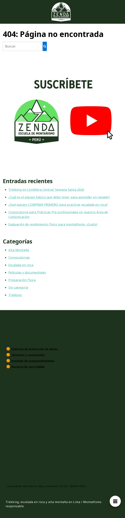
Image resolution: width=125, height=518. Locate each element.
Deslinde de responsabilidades (33, 360)
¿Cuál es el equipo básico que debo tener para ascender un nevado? (59, 197)
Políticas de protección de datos (34, 349)
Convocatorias (19, 257)
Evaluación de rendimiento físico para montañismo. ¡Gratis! (52, 224)
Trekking (15, 295)
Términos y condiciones (28, 354)
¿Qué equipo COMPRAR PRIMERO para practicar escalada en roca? (58, 204)
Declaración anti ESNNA (28, 366)
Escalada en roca (20, 265)
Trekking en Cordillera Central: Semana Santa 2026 (46, 189)
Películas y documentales (27, 272)
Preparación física (22, 280)
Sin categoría (18, 287)
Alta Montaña (18, 250)
